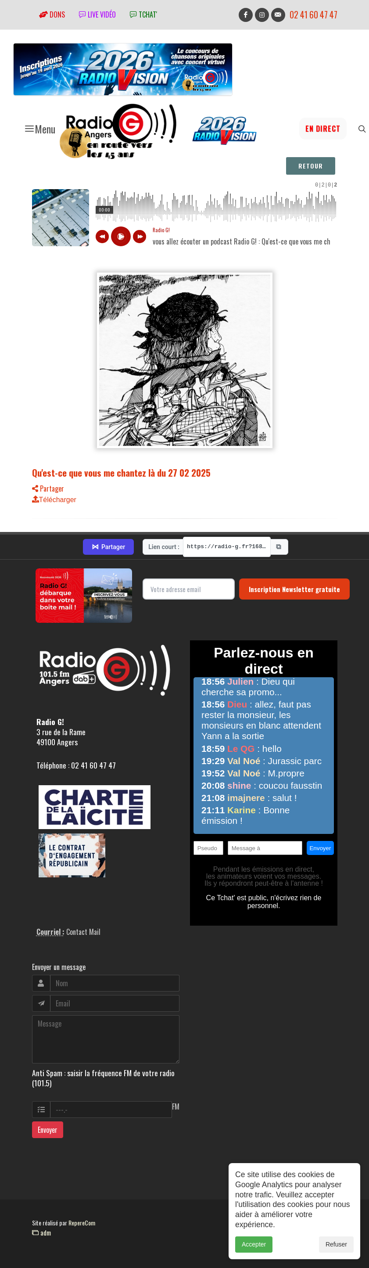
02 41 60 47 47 (313, 14)
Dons (52, 14)
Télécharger (54, 499)
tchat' (143, 14)
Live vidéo (97, 14)
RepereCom (81, 1222)
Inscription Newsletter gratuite (294, 589)
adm (41, 1232)
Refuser (336, 1244)
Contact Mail (83, 932)
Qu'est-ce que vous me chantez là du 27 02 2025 (121, 472)
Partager (48, 488)
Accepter (254, 1244)
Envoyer (47, 1129)
